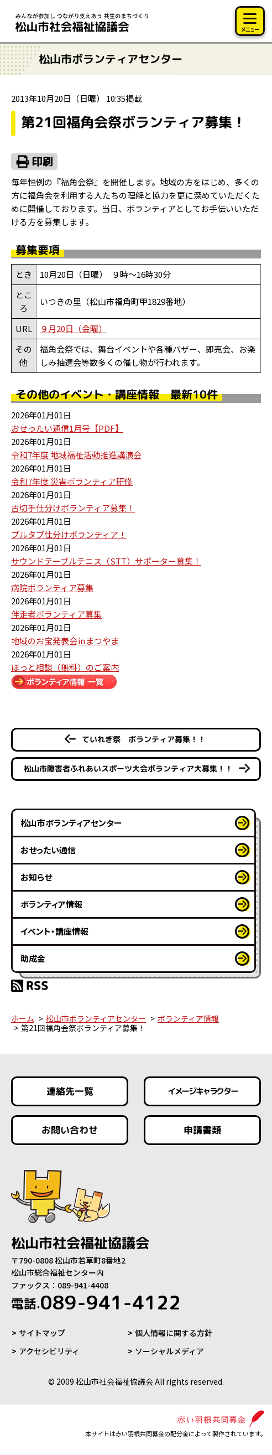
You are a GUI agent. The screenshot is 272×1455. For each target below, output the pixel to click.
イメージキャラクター (202, 1091)
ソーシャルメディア (169, 1350)
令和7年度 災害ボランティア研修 (72, 481)
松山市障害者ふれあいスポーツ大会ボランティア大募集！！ (128, 768)
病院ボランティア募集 (52, 587)
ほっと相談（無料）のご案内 (65, 667)
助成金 (32, 958)
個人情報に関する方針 (173, 1332)
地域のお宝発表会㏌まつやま (65, 640)
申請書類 (202, 1129)
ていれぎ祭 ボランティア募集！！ (144, 739)
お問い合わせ (69, 1129)
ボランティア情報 (51, 904)
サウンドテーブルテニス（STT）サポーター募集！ (106, 561)
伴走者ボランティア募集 (56, 614)
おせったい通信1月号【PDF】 (67, 428)
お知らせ (36, 877)
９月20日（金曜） (73, 328)
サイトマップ (42, 1332)
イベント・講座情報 (54, 931)
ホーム (22, 1018)
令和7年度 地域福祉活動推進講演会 (76, 454)
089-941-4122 (96, 1302)
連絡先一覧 (69, 1091)
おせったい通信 (48, 850)
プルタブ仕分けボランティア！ (69, 534)
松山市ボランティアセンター (71, 823)
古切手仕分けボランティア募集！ (73, 508)
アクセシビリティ (49, 1350)
